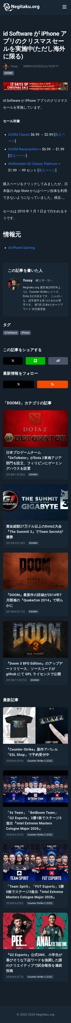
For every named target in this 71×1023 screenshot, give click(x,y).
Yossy (28, 280)
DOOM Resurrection (23, 149)
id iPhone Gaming (21, 248)
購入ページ (17, 156)
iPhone (25, 332)
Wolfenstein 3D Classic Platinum (32, 164)
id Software (11, 332)
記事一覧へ (44, 280)
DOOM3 (8, 73)
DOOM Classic (19, 134)
